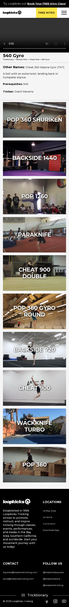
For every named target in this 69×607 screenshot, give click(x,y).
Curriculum (49, 523)
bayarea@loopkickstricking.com (20, 572)
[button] (63, 13)
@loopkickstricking (53, 585)
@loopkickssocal (51, 578)
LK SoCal (47, 517)
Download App (51, 530)
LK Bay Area (49, 510)
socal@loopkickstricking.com (18, 578)
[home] (11, 13)
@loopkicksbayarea (53, 572)
